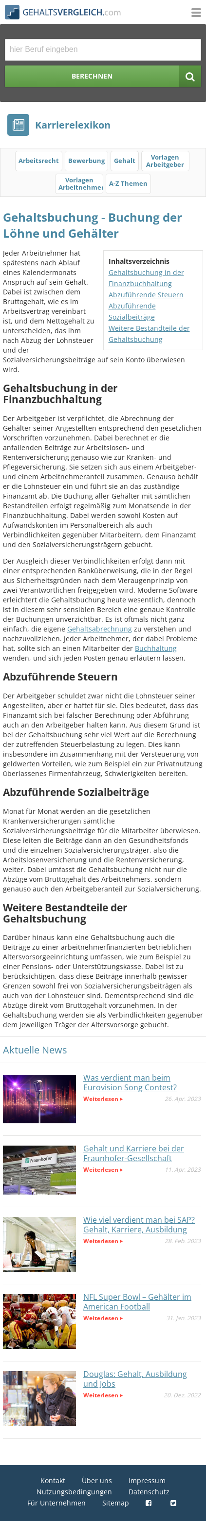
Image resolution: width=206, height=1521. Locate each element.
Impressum (147, 1480)
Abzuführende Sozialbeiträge (132, 311)
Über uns (97, 1480)
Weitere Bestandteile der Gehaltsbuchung (149, 334)
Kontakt (52, 1480)
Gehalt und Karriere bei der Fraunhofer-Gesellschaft (133, 1153)
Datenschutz (149, 1491)
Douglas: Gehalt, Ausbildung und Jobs (135, 1379)
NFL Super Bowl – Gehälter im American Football (137, 1302)
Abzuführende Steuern (146, 294)
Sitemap (115, 1502)
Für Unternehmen (56, 1502)
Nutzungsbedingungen (74, 1491)
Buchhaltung (156, 648)
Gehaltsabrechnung (99, 628)
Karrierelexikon (73, 124)
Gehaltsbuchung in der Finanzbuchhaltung (146, 278)
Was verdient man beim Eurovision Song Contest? (130, 1082)
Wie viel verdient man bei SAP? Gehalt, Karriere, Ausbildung (139, 1224)
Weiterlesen (100, 1099)
